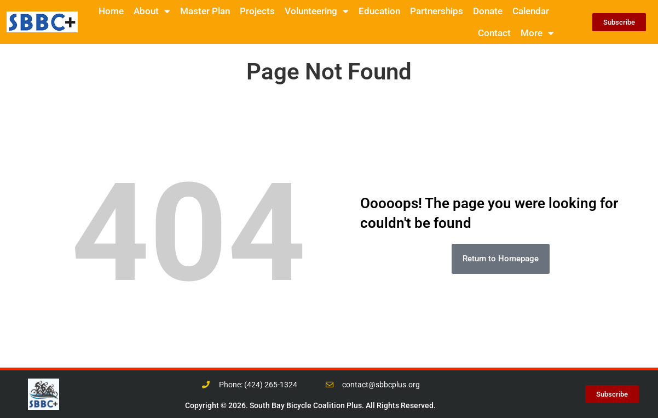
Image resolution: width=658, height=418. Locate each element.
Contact (494, 32)
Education (379, 10)
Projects (257, 10)
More (537, 33)
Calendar (530, 10)
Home (111, 10)
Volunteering (317, 11)
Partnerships (436, 10)
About (152, 11)
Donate (488, 10)
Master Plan (205, 10)
